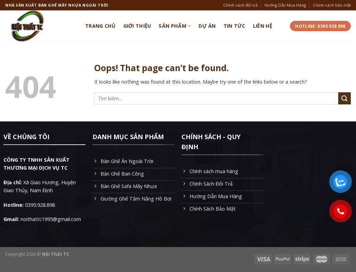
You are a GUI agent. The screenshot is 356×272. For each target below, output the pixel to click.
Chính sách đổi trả (240, 5)
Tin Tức (234, 26)
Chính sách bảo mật (332, 5)
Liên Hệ (263, 26)
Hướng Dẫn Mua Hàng (285, 5)
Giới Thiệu (137, 26)
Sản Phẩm (175, 26)
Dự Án (207, 26)
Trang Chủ (100, 26)
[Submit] (344, 98)
